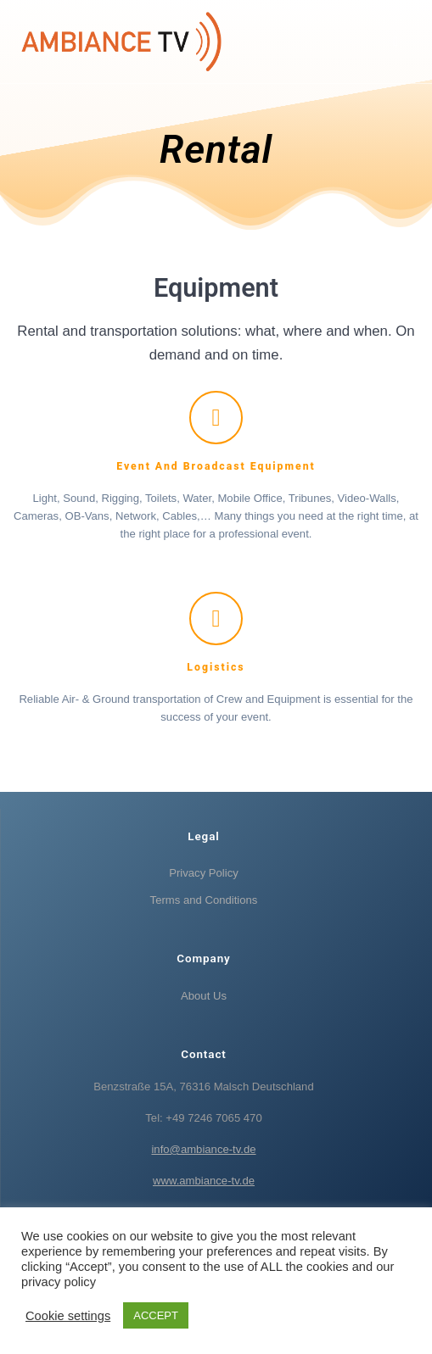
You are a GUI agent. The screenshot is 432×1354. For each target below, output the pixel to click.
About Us (204, 995)
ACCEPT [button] (155, 1315)
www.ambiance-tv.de (204, 1180)
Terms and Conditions (204, 900)
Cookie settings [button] (67, 1316)
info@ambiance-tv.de (203, 1149)
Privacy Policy (203, 872)
